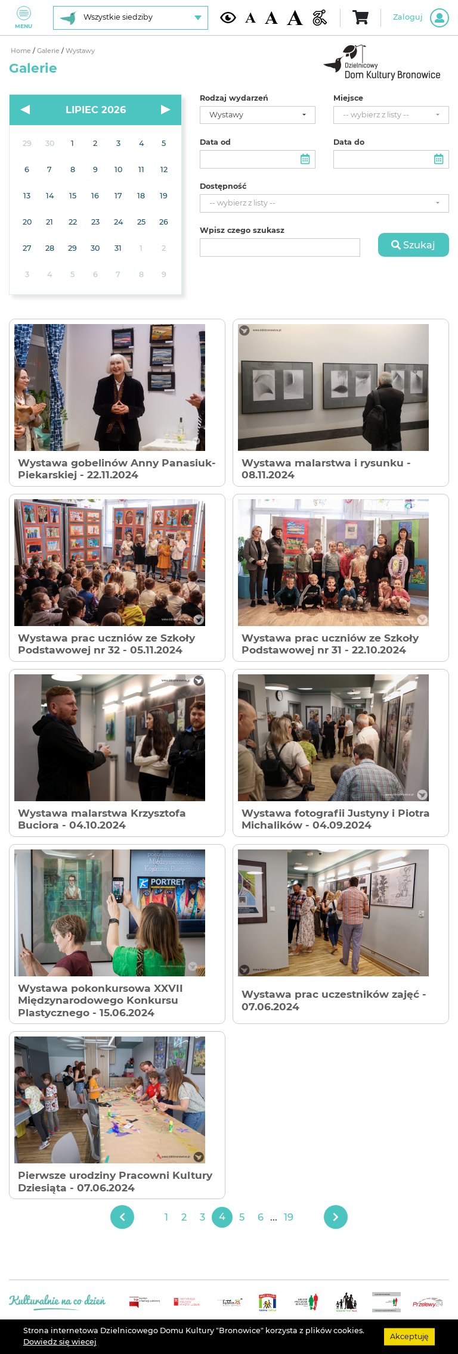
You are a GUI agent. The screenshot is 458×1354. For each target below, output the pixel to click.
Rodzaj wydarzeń (234, 98)
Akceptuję (409, 1336)
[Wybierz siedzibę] (130, 18)
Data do (348, 142)
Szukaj (413, 245)
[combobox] (257, 115)
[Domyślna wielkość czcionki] (250, 18)
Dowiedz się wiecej (60, 1341)
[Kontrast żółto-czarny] (228, 17)
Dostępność (223, 186)
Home (22, 51)
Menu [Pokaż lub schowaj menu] (23, 17)
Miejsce (348, 98)
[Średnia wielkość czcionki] (271, 17)
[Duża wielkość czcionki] (295, 18)
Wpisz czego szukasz (242, 230)
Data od (215, 142)
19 (288, 1217)
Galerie (49, 51)
